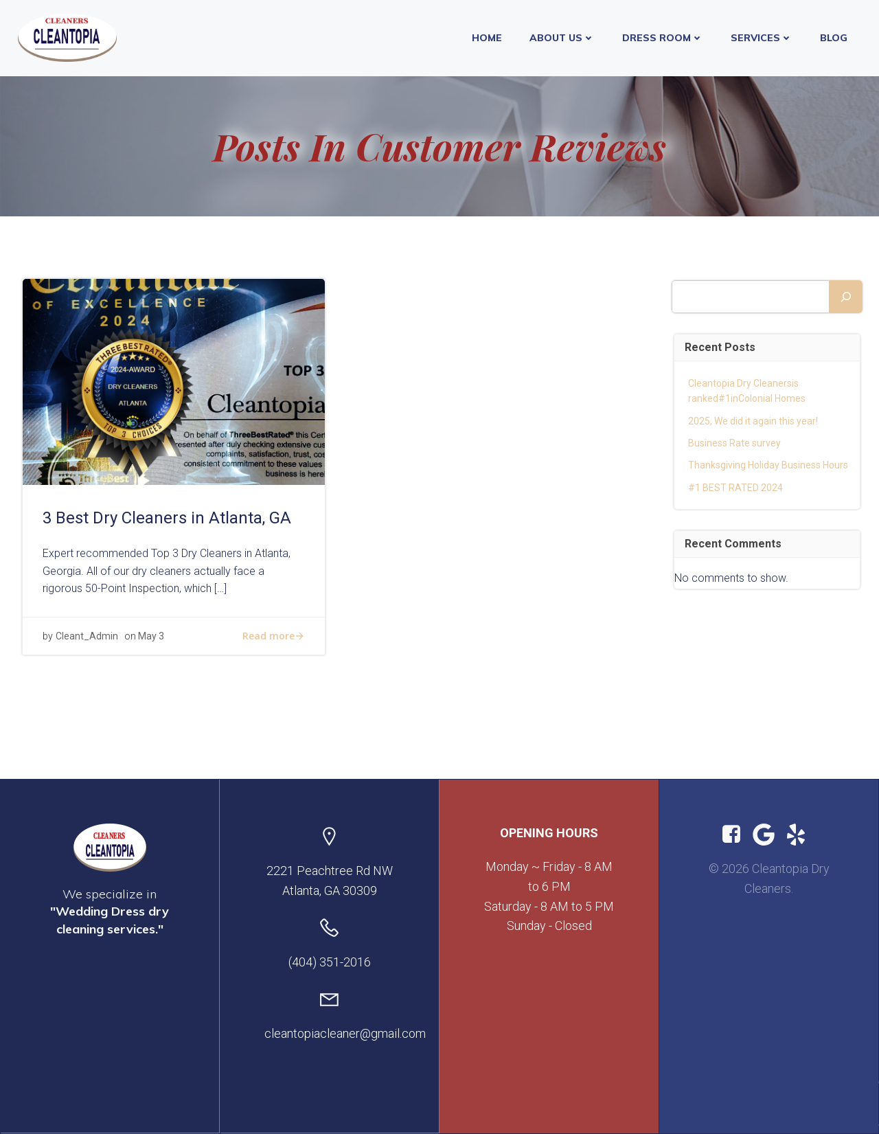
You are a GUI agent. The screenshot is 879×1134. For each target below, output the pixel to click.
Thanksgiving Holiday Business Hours (769, 465)
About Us (563, 37)
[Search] (845, 296)
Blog (835, 37)
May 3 (152, 640)
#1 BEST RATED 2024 (736, 487)
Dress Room (664, 37)
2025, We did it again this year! (755, 421)
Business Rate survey (735, 443)
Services (763, 37)
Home (488, 37)
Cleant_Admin (87, 640)
